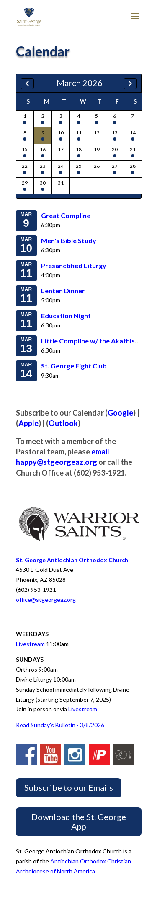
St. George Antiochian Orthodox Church (72, 559)
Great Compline (65, 215)
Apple (28, 423)
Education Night (66, 316)
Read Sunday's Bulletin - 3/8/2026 (60, 724)
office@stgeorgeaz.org (46, 599)
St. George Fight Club (74, 366)
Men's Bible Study (68, 240)
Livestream (30, 643)
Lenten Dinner (63, 290)
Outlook (63, 423)
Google (120, 412)
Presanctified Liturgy (73, 265)
